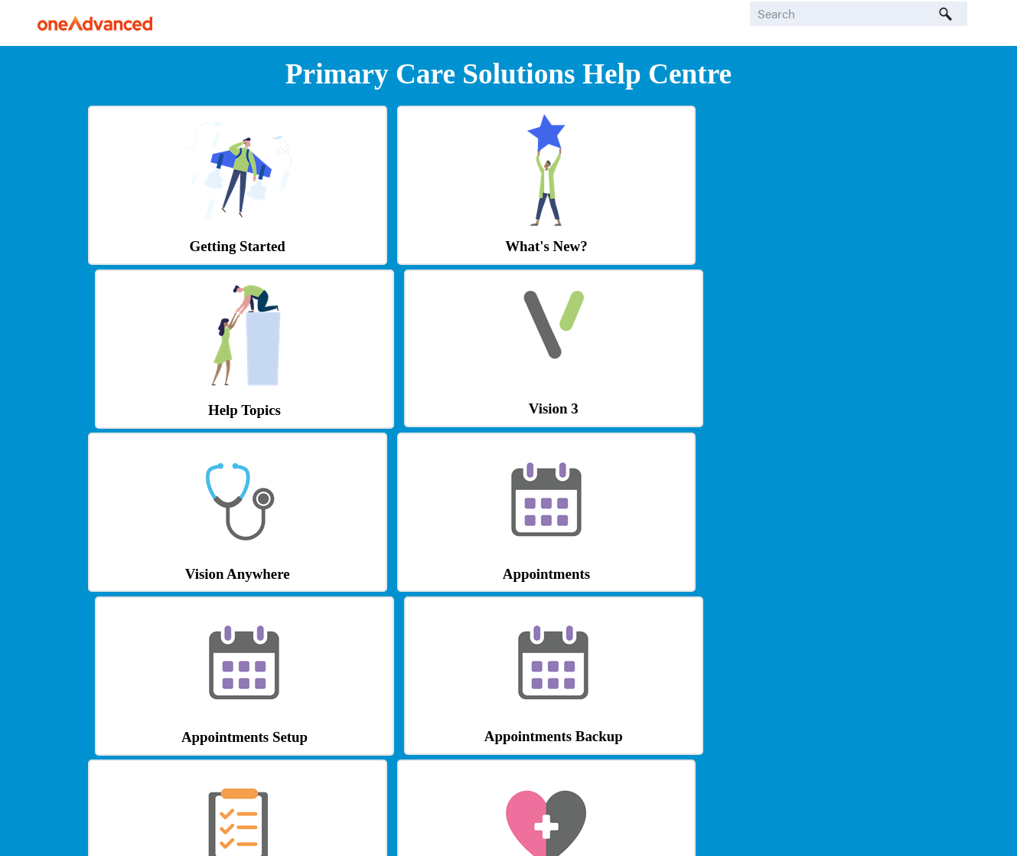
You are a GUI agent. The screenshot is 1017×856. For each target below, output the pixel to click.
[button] (945, 14)
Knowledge (614, 736)
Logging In (825, 572)
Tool (401, 758)
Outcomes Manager (613, 573)
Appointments (401, 410)
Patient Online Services (401, 573)
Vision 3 (825, 245)
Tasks (189, 573)
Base (612, 758)
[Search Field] (858, 14)
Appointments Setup (613, 410)
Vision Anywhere (188, 410)
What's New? (400, 247)
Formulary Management (401, 736)
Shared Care (188, 736)
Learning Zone (825, 736)
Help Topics (613, 247)
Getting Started (188, 247)
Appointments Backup (825, 409)
